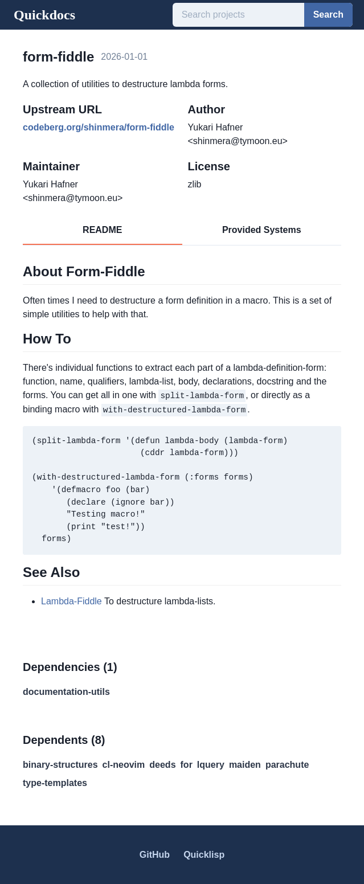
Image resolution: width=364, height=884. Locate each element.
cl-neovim (124, 764)
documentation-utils (66, 691)
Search (328, 14)
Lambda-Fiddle (71, 600)
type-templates (55, 782)
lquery (210, 764)
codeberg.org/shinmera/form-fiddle (98, 127)
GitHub (155, 854)
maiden (245, 764)
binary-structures (60, 764)
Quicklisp (203, 854)
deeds (162, 764)
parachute (287, 764)
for (187, 764)
